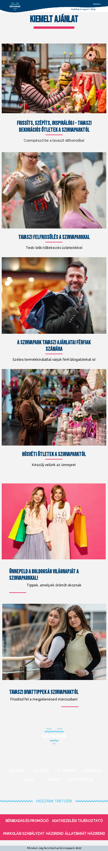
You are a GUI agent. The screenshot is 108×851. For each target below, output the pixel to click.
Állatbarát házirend (85, 834)
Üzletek (41, 771)
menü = (97, 4)
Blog (93, 9)
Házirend (54, 834)
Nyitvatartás (79, 780)
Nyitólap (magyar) (80, 9)
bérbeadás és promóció (26, 821)
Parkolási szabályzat (23, 834)
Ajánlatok (91, 771)
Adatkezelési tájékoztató (77, 821)
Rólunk (16, 771)
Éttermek (66, 771)
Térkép (53, 780)
